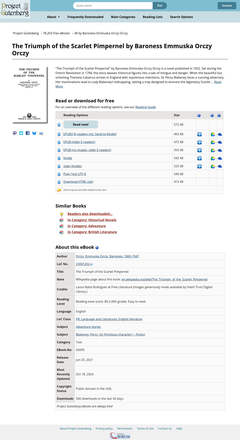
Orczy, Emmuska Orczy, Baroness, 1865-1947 (107, 256)
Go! (159, 5)
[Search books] (113, 5)
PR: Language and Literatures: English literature (109, 319)
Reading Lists (153, 17)
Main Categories (123, 17)
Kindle (67, 158)
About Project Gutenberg (75, 428)
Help (179, 428)
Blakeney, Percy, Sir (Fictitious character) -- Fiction (110, 334)
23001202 (84, 264)
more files (82, 189)
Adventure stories (88, 327)
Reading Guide (145, 107)
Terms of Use (145, 428)
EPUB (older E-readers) (79, 142)
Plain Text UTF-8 (74, 174)
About (53, 17)
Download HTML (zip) (78, 182)
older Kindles (72, 166)
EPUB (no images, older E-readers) (87, 150)
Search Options (181, 17)
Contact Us (165, 428)
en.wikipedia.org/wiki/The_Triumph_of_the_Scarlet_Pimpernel (165, 279)
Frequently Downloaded (86, 17)
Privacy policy (104, 428)
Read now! (80, 124)
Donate (227, 5)
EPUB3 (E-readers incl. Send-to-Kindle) (90, 134)
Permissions (125, 428)
